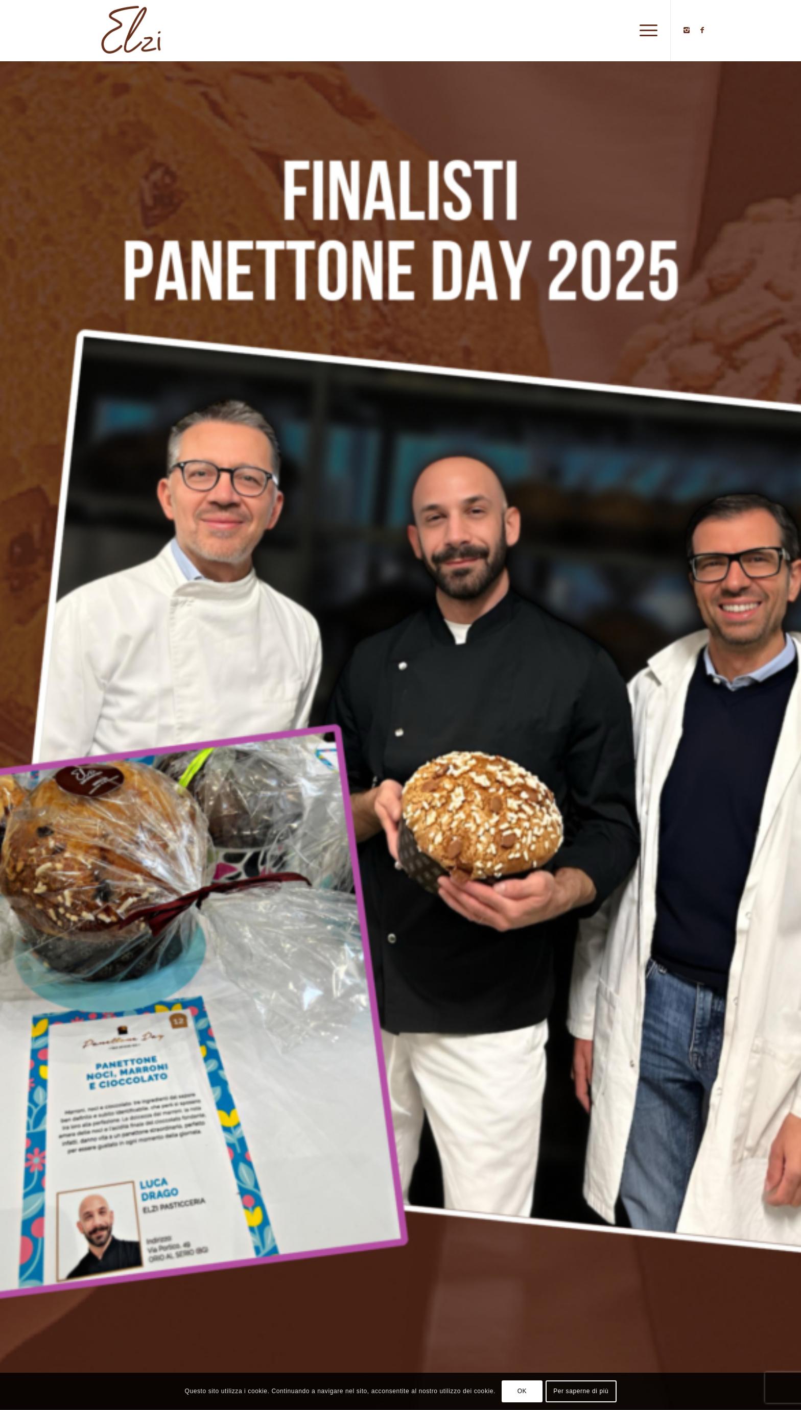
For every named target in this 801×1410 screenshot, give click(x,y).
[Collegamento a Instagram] (686, 30)
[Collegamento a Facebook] (702, 30)
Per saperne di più (580, 1391)
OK (522, 1391)
